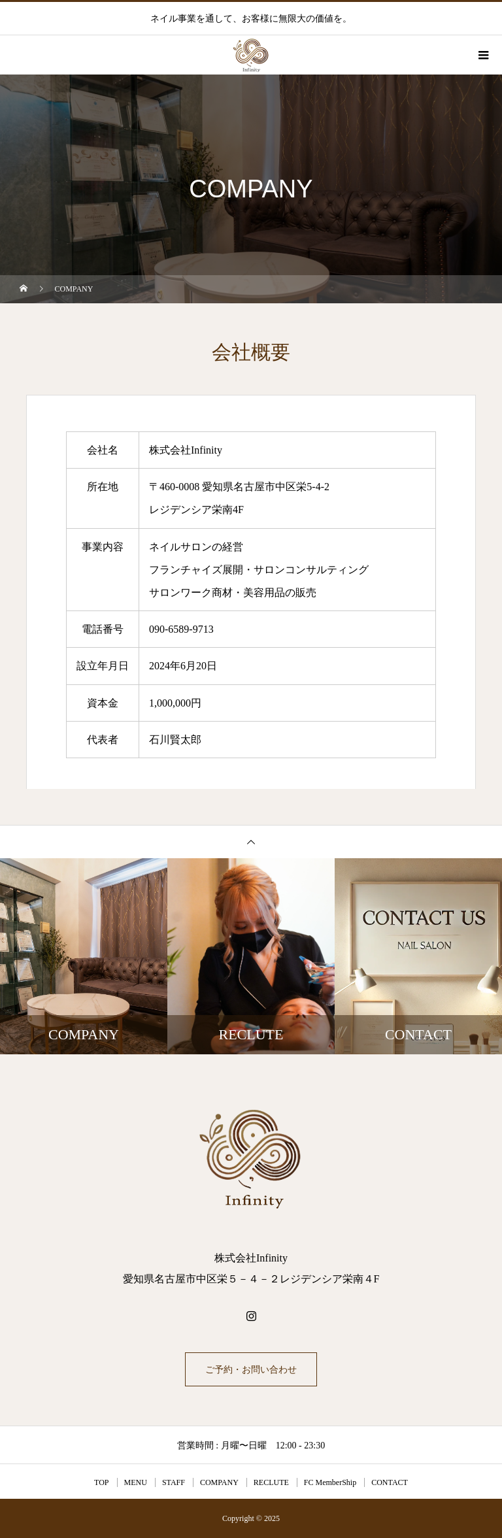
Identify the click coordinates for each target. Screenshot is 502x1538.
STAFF (173, 1482)
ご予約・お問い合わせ (251, 1369)
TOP (101, 1482)
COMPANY (219, 1482)
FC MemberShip (330, 1482)
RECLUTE (271, 1482)
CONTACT (389, 1482)
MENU (135, 1482)
